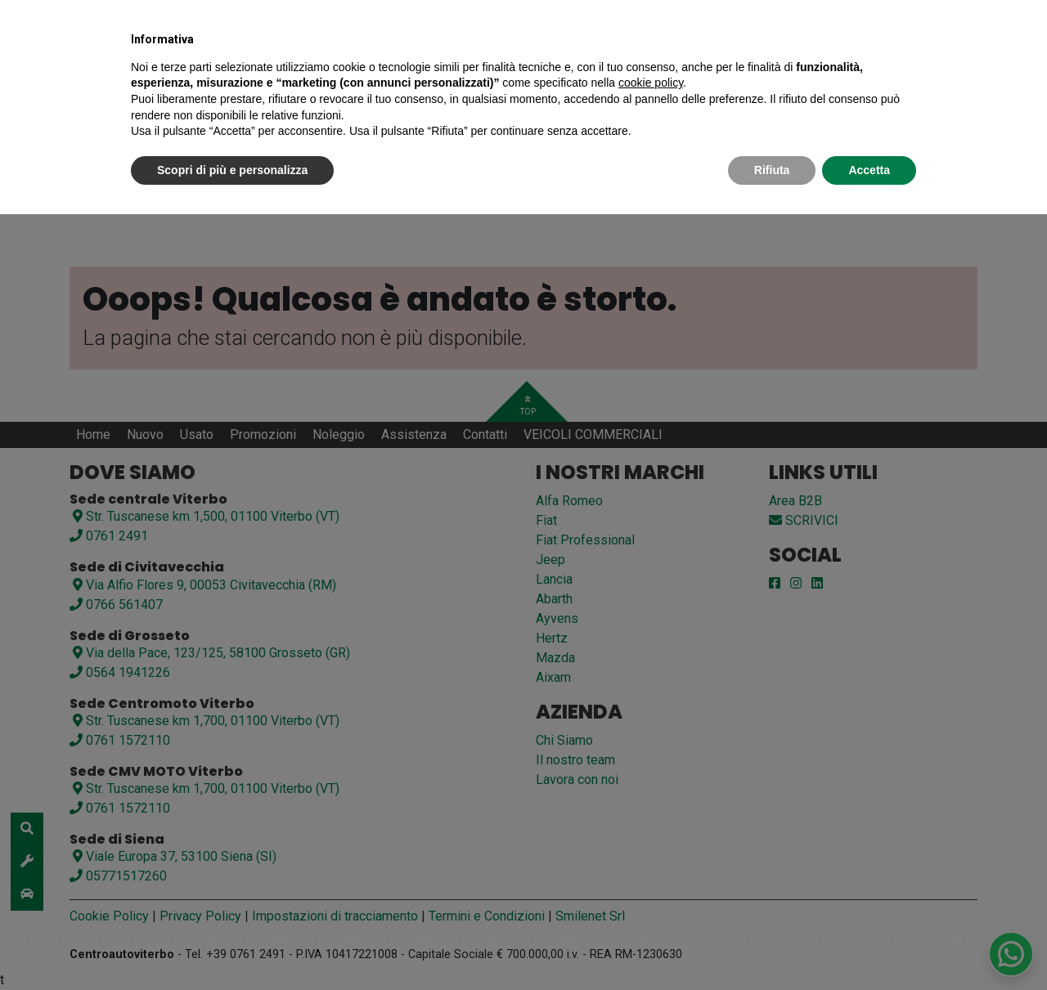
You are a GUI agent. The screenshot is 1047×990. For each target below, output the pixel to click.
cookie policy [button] (650, 82)
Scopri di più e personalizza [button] (232, 170)
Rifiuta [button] (772, 170)
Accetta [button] (869, 170)
